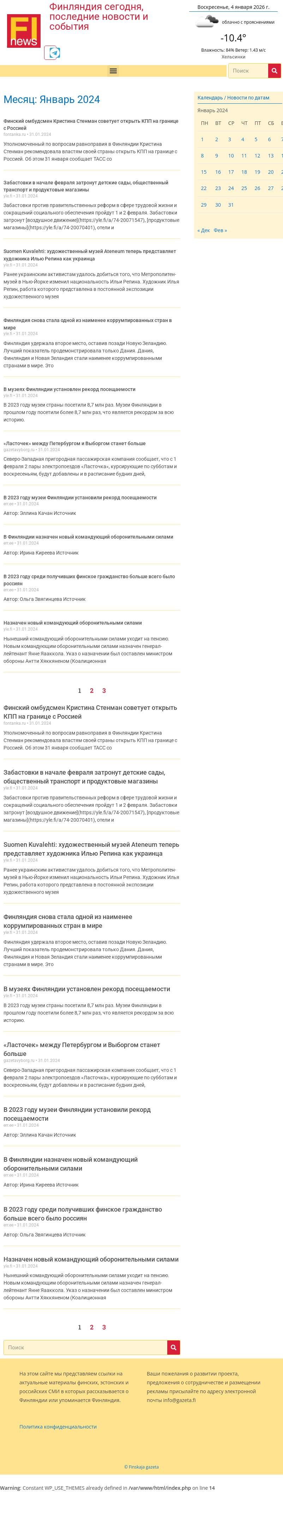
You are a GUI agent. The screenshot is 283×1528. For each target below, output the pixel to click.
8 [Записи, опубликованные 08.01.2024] (202, 157)
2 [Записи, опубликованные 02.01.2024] (216, 140)
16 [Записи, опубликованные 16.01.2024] (218, 173)
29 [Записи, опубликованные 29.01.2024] (204, 205)
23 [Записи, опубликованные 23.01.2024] (218, 189)
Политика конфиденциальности (58, 1422)
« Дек (204, 231)
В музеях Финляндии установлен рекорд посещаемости (70, 387)
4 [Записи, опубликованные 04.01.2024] (242, 140)
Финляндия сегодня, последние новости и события (98, 16)
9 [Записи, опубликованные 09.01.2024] (216, 157)
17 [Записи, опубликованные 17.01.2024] (231, 173)
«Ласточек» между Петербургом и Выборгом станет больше (75, 441)
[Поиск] (274, 72)
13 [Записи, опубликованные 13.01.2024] (270, 157)
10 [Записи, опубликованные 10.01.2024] (231, 157)
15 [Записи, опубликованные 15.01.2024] (204, 173)
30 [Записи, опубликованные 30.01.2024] (218, 205)
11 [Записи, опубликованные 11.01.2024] (244, 157)
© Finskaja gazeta (141, 1463)
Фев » (220, 231)
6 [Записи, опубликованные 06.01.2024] (269, 140)
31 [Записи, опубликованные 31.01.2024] (231, 205)
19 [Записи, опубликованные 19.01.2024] (257, 173)
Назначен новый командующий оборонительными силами (73, 619)
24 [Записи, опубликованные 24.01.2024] (231, 189)
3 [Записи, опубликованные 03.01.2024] (229, 140)
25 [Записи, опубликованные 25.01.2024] (244, 189)
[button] (113, 72)
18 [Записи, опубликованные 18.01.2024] (244, 173)
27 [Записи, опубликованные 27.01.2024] (270, 189)
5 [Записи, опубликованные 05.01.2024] (255, 140)
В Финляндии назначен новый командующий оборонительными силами (88, 534)
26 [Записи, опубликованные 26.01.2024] (257, 189)
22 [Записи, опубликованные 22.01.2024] (204, 189)
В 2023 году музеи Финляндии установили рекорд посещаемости (80, 495)
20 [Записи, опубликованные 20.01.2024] (270, 173)
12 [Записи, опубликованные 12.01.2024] (257, 157)
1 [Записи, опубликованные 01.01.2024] (202, 140)
